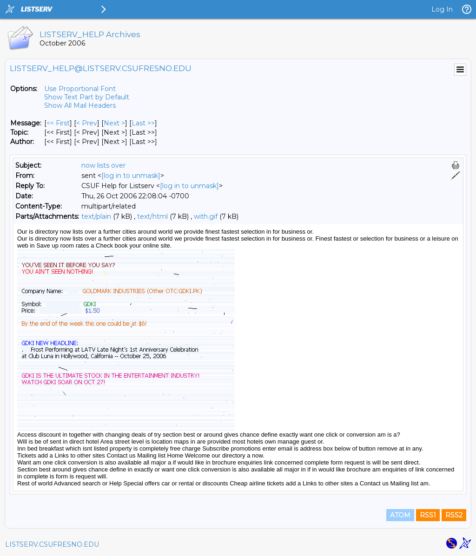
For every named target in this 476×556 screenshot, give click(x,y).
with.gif (206, 216)
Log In (442, 9)
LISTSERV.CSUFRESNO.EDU (52, 544)
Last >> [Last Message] (143, 123)
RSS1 (428, 515)
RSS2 (454, 515)
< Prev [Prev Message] (86, 123)
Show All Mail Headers (80, 105)
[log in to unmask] (130, 175)
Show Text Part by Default (86, 97)
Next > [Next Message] (114, 123)
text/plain (96, 216)
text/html (152, 216)
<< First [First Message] (58, 123)
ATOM (400, 515)
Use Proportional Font (80, 89)
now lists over (103, 165)
